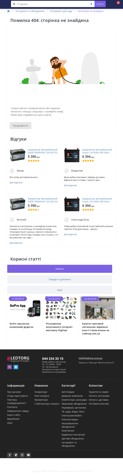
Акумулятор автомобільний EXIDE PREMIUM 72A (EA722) (43, 151)
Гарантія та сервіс (99, 391)
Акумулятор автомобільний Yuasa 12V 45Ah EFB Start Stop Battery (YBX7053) (97, 151)
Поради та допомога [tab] (60, 279)
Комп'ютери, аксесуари (74, 399)
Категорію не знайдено (90, 11)
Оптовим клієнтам (99, 403)
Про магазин (14, 391)
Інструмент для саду (61, 11)
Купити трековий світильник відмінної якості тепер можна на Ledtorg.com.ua (95, 328)
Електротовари (70, 419)
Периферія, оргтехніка (74, 407)
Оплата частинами (99, 395)
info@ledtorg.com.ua (90, 358)
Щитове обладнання (73, 438)
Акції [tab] (59, 289)
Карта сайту (13, 414)
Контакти (12, 406)
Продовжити (20, 125)
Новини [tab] (60, 268)
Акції (9, 422)
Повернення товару (18, 410)
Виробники (13, 418)
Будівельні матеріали (73, 434)
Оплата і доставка (98, 399)
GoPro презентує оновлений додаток (22, 325)
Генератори (40, 391)
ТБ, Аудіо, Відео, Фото (73, 411)
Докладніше (16, 182)
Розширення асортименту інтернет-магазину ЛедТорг (59, 327)
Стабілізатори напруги (46, 403)
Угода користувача (17, 395)
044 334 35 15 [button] (52, 358)
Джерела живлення (72, 395)
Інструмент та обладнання (30, 11)
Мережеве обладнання (74, 403)
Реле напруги (41, 395)
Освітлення (68, 430)
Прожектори (41, 399)
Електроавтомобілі (72, 415)
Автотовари (68, 391)
